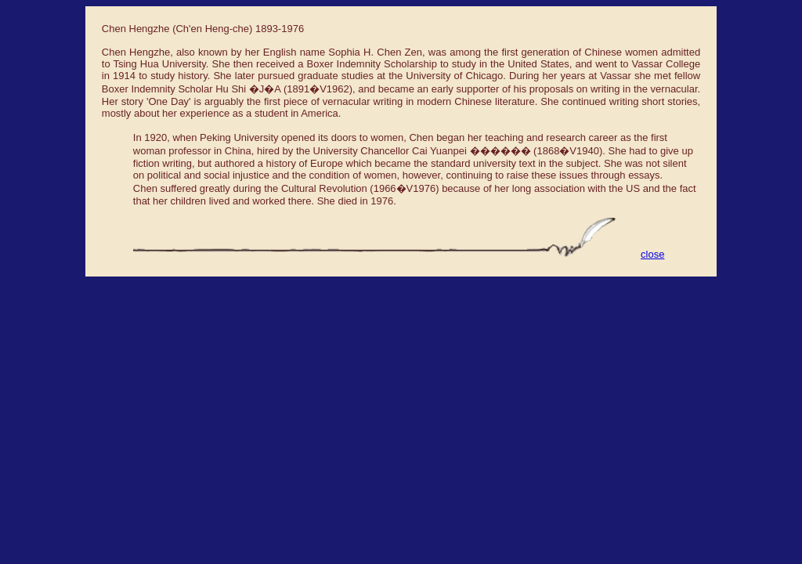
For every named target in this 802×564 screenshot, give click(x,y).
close (652, 254)
